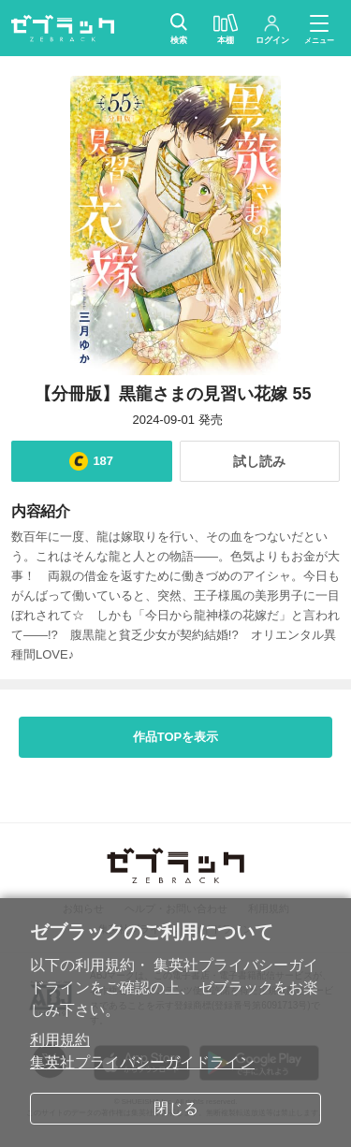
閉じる (176, 1108)
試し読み (259, 461)
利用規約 (60, 1040)
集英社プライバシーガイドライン (142, 1062)
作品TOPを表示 (176, 737)
